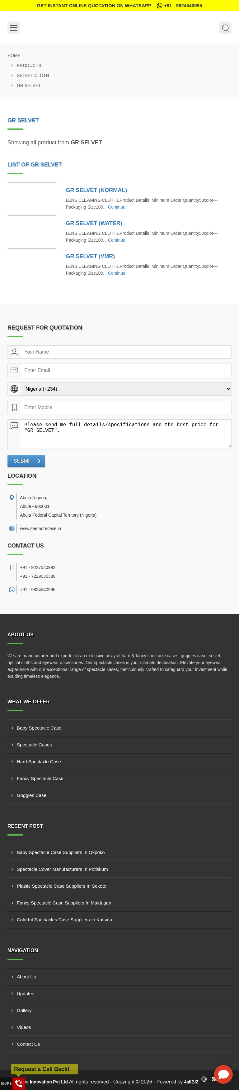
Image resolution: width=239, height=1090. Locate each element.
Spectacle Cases (34, 744)
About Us (26, 976)
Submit (23, 461)
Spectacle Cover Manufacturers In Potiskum (62, 869)
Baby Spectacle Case (39, 728)
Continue (116, 207)
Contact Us (28, 1044)
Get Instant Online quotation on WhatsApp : (119, 5)
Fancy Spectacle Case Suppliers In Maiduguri (64, 902)
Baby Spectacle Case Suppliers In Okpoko (61, 852)
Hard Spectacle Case (39, 761)
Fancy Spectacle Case (40, 778)
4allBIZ (191, 1081)
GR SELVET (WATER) (94, 223)
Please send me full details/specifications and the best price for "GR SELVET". (126, 434)
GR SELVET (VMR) (90, 256)
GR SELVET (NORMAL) (96, 190)
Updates (25, 993)
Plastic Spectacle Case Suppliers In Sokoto (61, 886)
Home (14, 55)
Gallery (24, 1010)
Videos (24, 1027)
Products (29, 65)
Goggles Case (31, 795)
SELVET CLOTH (33, 75)
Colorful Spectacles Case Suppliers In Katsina (64, 919)
